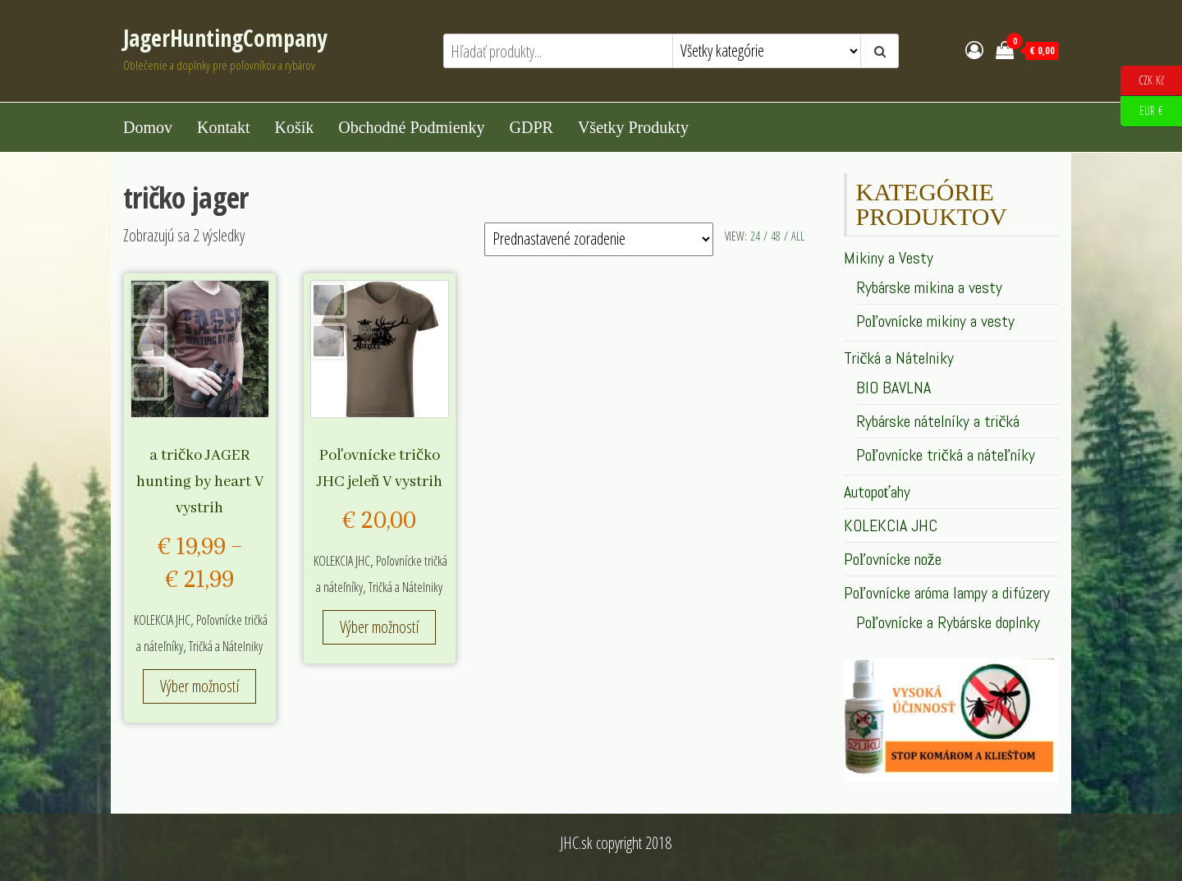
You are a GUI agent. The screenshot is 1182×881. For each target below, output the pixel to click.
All (797, 236)
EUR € (1141, 111)
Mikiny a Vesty (888, 257)
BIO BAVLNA (893, 387)
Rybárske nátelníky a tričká (938, 421)
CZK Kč (1142, 81)
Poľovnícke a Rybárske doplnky (948, 622)
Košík (294, 127)
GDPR (531, 127)
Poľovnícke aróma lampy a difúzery (947, 592)
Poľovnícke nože (892, 559)
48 (776, 236)
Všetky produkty (633, 127)
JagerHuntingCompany (225, 37)
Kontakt (223, 127)
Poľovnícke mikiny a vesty (935, 321)
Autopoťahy (877, 491)
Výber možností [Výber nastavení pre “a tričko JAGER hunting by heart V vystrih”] (199, 686)
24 (755, 236)
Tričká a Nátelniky (226, 646)
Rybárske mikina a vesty (929, 287)
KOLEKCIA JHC (162, 620)
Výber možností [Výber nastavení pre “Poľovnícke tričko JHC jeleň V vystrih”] (379, 627)
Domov (147, 127)
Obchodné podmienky (411, 127)
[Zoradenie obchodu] (598, 239)
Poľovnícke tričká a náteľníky (945, 455)
